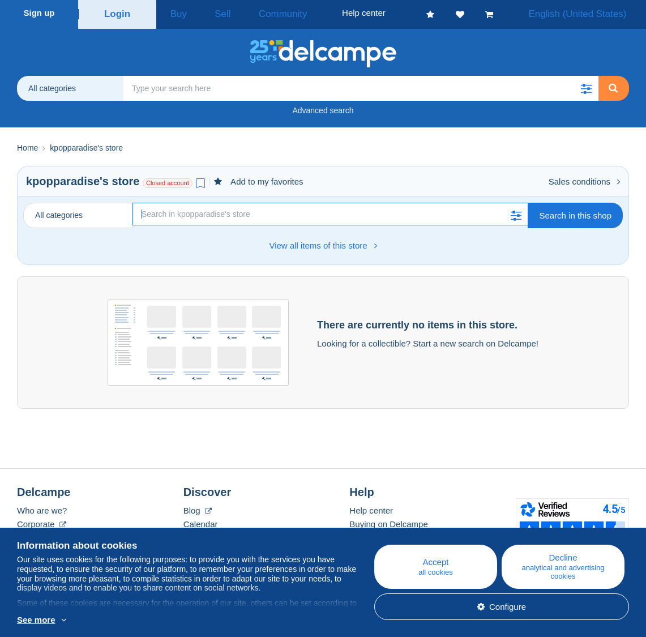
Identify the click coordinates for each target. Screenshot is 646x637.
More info (99, 620)
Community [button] (257, 13)
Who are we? (42, 507)
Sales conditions (584, 178)
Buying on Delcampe (388, 520)
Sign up (39, 13)
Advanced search (322, 107)
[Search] (330, 210)
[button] (586, 84)
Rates (28, 534)
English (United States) (588, 13)
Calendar (200, 520)
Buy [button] (175, 13)
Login (117, 13)
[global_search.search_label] (360, 84)
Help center (371, 507)
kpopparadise (63, 178)
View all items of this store (323, 242)
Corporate (41, 520)
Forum (195, 534)
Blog (197, 507)
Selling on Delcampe (388, 534)
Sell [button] (209, 13)
